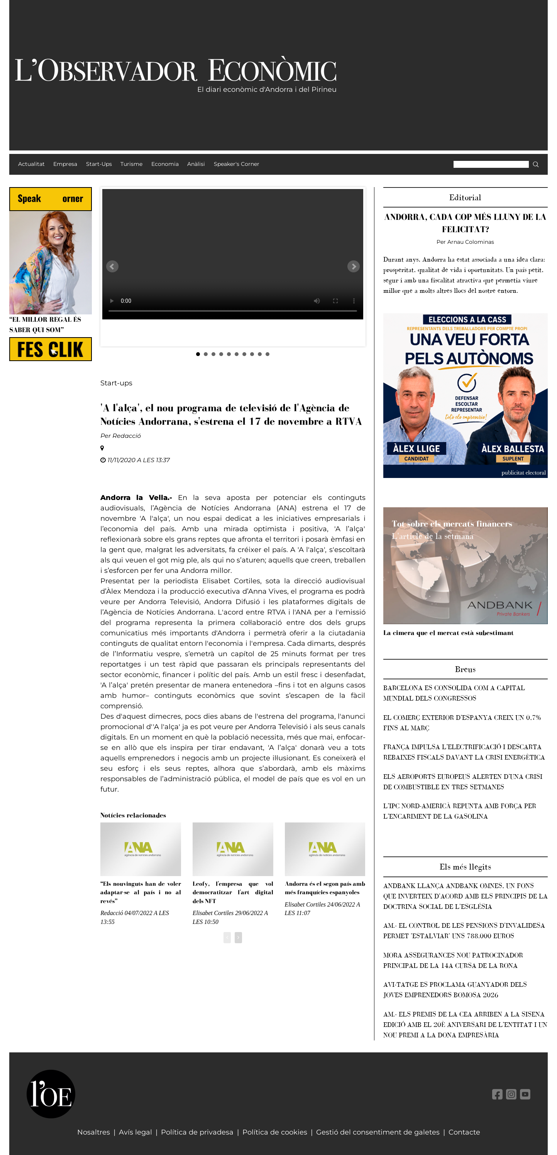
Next (353, 266)
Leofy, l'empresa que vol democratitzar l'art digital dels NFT (233, 892)
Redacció (126, 435)
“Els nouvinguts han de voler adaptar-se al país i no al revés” (140, 892)
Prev (112, 266)
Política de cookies (274, 1132)
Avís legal (135, 1132)
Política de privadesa (197, 1132)
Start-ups (116, 383)
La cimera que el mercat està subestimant (448, 633)
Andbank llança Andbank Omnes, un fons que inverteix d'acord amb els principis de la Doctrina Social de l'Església (465, 896)
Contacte (464, 1132)
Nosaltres (93, 1132)
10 (267, 354)
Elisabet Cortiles (213, 913)
